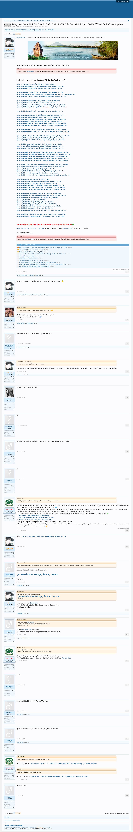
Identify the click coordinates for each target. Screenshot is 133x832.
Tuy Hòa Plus (20, 530)
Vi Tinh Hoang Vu (47, 827)
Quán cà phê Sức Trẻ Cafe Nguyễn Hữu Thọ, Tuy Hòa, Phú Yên (37, 197)
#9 (127, 479)
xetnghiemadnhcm (32, 827)
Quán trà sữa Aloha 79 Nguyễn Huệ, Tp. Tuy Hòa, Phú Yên (35, 84)
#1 (127, 271)
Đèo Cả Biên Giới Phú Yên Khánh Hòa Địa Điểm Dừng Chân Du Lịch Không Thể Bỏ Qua (43, 247)
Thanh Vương (9, 426)
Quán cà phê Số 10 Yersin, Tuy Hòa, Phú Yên (31, 200)
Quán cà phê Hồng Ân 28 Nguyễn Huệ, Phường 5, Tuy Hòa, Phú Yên (39, 117)
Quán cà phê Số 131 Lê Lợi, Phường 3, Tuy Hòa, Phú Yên (35, 202)
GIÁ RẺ (70, 228)
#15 (127, 660)
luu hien (9, 453)
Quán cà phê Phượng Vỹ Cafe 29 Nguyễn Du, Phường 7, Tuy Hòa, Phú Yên (41, 189)
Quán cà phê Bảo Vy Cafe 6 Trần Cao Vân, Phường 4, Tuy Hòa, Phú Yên (40, 86)
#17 (127, 711)
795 (14, 54)
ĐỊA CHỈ (26, 228)
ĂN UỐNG (40, 228)
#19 (127, 779)
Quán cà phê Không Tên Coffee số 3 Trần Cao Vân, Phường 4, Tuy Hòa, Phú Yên (43, 131)
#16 (127, 685)
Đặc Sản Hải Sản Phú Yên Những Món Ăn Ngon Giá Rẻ (34, 266)
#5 (127, 371)
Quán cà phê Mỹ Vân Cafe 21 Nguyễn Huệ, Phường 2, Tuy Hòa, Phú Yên (40, 148)
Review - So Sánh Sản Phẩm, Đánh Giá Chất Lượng (35, 520)
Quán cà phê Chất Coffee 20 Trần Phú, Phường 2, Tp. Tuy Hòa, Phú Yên (40, 92)
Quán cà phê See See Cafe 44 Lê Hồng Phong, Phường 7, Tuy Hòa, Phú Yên (41, 195)
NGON (65, 228)
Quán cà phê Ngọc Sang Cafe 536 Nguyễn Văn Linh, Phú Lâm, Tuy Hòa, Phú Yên (43, 158)
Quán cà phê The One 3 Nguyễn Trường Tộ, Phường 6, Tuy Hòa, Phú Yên (40, 166)
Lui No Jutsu (41, 26)
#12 (127, 582)
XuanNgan (9, 740)
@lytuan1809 (35, 776)
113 (14, 520)
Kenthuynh (9, 686)
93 (13, 57)
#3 (127, 319)
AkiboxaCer (17, 827)
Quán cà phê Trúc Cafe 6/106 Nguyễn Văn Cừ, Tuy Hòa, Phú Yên (37, 173)
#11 (127, 546)
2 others (42, 294)
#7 (127, 425)
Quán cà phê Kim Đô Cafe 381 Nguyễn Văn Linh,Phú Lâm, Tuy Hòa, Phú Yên (41, 129)
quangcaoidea (24, 827)
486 (14, 324)
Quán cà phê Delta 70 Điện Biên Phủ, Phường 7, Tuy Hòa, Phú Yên (38, 100)
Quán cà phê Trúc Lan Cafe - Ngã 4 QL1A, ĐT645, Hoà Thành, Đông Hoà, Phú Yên (43, 175)
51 (13, 458)
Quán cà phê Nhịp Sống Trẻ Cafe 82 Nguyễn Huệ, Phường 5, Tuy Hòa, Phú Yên (42, 156)
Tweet (5, 823)
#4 (127, 343)
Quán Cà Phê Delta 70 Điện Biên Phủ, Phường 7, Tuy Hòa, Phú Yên (44, 536)
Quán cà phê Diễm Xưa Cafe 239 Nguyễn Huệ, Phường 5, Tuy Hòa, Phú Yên (41, 105)
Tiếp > (19, 33)
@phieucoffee (34, 603)
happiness (9, 399)
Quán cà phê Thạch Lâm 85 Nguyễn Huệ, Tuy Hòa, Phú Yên (36, 169)
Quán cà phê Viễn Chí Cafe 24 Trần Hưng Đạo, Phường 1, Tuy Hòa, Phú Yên (41, 214)
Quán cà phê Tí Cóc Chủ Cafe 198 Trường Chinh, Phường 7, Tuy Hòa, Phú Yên (42, 164)
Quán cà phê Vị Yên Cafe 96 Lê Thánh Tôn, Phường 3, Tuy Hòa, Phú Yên (40, 216)
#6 (127, 397)
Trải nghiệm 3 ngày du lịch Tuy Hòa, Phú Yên (31, 260)
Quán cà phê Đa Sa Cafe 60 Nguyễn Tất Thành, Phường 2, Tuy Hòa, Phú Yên (41, 107)
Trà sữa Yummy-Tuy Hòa (9, 345)
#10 (127, 530)
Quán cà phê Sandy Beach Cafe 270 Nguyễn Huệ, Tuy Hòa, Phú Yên (39, 193)
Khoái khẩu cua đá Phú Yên (26, 256)
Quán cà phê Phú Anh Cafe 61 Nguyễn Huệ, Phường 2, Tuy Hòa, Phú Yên (40, 185)
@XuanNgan (35, 764)
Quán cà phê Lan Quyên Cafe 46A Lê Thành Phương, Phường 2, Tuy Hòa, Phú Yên (43, 136)
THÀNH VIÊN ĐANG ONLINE (13, 825)
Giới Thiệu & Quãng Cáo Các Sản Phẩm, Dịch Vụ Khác (36, 517)
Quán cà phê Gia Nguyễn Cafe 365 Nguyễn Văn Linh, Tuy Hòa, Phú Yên (40, 111)
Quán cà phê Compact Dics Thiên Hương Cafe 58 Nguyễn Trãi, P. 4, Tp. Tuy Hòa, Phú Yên (46, 94)
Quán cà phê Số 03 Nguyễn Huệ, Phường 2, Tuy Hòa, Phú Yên (37, 204)
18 (13, 435)
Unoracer (7, 827)
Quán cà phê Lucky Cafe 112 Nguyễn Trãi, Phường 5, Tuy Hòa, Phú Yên (40, 138)
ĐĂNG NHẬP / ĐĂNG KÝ (122, 1)
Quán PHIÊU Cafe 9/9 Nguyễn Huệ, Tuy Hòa (37, 574)
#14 (127, 634)
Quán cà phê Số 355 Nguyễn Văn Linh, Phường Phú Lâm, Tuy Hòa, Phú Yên (41, 210)
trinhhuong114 (20, 294)
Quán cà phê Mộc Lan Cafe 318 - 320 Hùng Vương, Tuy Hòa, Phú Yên (39, 144)
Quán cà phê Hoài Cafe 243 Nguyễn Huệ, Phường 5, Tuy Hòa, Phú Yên (39, 121)
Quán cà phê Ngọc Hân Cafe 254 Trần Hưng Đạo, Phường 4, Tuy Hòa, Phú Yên (42, 160)
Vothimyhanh (27, 294)
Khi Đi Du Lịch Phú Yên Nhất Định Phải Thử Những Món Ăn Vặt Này (37, 262)
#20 (127, 795)
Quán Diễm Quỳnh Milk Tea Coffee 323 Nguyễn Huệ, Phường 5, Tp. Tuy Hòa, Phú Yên (42, 264)
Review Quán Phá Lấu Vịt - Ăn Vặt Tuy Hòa (30, 252)
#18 (127, 738)
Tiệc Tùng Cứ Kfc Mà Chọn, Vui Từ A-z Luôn (31, 249)
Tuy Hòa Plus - (22, 37)
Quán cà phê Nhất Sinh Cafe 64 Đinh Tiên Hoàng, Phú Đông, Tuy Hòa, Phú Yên (42, 152)
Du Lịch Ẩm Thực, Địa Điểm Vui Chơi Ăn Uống (21, 26)
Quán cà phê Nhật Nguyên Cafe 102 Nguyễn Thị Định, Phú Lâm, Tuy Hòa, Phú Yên (43, 154)
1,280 (13, 516)
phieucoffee (19, 374)
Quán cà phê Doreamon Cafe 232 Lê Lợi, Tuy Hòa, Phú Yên (36, 103)
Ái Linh (18, 319)
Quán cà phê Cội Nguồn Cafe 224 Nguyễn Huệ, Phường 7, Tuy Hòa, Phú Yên (41, 96)
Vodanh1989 (24, 275)
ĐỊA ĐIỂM (20, 228)
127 (14, 432)
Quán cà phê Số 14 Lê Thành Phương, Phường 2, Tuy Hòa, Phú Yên (39, 206)
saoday (18, 275)
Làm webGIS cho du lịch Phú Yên (28, 258)
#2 (127, 291)
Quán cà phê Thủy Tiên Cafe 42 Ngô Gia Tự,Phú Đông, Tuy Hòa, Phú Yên (40, 171)
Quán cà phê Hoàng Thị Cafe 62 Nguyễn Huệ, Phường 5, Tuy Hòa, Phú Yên (41, 115)
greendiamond (30, 275)
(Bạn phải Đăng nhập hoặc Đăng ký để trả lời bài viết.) (117, 813)
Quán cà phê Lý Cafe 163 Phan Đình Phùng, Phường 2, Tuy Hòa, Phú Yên (40, 140)
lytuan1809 (9, 712)
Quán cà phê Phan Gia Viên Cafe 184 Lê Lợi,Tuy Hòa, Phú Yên (37, 183)
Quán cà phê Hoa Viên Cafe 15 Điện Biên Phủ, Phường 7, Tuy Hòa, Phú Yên (41, 119)
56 (13, 692)
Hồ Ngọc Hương (34, 294)
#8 (127, 451)
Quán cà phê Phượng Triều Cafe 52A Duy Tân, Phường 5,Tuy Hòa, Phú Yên (41, 187)
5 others (38, 275)
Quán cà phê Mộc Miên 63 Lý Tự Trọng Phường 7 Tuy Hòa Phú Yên (40, 146)
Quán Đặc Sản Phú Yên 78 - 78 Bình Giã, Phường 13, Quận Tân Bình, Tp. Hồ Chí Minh (42, 254)
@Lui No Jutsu (27, 629)
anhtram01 (11, 827)
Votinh (9, 797)
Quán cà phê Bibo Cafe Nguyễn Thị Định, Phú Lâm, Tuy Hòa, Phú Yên (39, 88)
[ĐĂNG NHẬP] (30, 71)
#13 (127, 610)
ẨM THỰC (33, 228)
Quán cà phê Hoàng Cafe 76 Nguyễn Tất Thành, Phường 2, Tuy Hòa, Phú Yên (42, 125)
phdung (9, 480)
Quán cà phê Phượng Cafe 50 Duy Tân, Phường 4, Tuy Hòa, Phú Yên (39, 181)
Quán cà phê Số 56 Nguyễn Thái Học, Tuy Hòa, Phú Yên (35, 208)
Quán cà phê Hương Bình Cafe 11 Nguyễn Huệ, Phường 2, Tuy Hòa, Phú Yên (41, 123)
